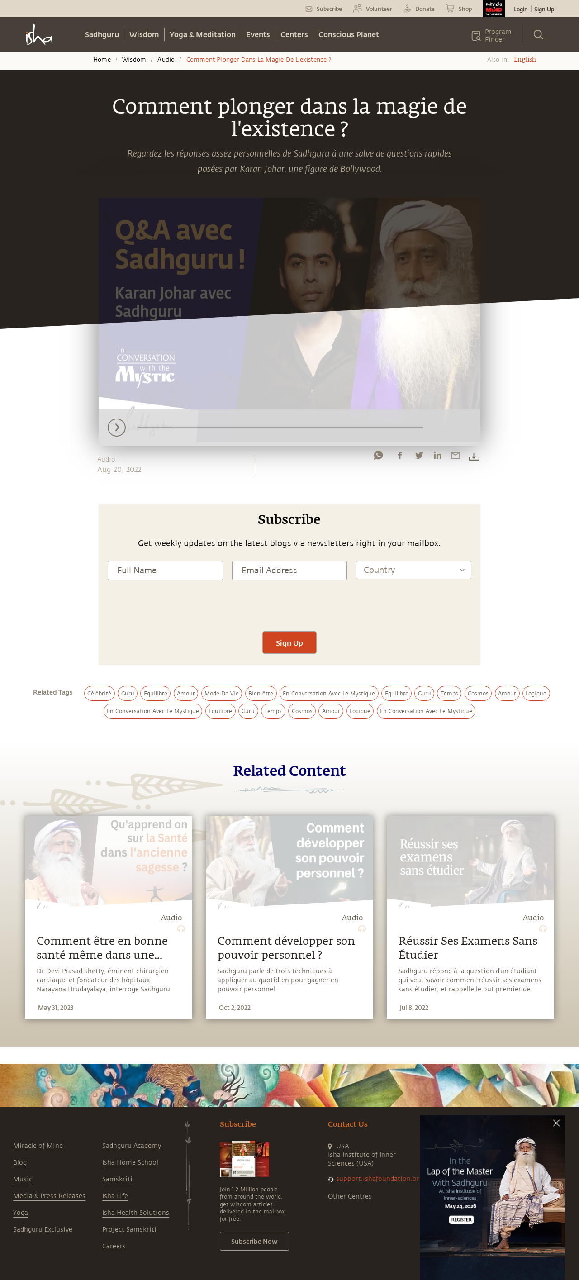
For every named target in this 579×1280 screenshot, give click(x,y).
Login (520, 9)
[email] (455, 457)
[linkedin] (437, 457)
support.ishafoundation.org (379, 1178)
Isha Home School (130, 1162)
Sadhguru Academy (131, 1145)
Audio (166, 60)
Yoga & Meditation (203, 34)
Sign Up (544, 9)
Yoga (20, 1212)
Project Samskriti (129, 1229)
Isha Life (115, 1196)
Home (102, 60)
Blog (20, 1162)
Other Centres (350, 1196)
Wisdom (144, 34)
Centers (294, 34)
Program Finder (498, 36)
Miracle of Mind (38, 1145)
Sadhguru (102, 34)
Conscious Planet (348, 34)
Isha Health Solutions (135, 1212)
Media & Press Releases (49, 1196)
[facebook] (400, 457)
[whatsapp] (378, 457)
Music (22, 1179)
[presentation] (289, 604)
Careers (114, 1246)
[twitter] (419, 457)
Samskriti (117, 1179)
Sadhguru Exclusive (42, 1229)
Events (258, 34)
